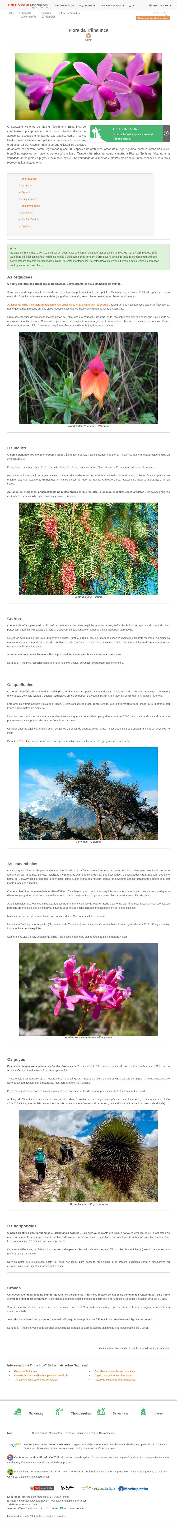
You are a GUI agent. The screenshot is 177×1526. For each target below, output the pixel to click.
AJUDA (165, 5)
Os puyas (26, 212)
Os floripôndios (30, 219)
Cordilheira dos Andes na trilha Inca (115, 1371)
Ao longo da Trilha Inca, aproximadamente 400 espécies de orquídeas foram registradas (57, 304)
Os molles (27, 185)
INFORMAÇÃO (64, 5)
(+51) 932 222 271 (31, 1508)
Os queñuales (29, 199)
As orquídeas (28, 178)
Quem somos (39, 1433)
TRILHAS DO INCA (112, 5)
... (131, 5)
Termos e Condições (76, 1433)
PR (153, 5)
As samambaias (30, 205)
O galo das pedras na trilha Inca (113, 1375)
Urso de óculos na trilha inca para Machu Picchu (41, 1375)
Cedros (25, 192)
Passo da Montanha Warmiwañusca (115, 1379)
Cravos (25, 226)
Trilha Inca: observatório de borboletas (36, 1379)
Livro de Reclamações (102, 1433)
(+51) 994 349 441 (73, 1508)
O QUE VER (87, 5)
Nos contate (56, 1433)
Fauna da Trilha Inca (26, 1371)
